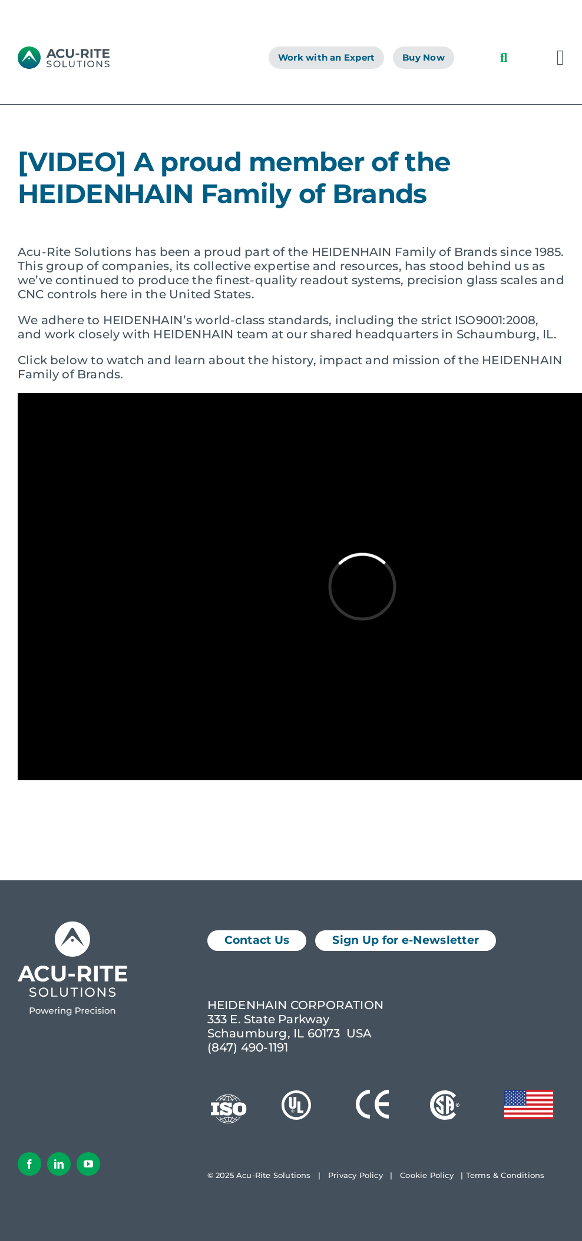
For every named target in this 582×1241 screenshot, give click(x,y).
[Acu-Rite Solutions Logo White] (72, 927)
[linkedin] (59, 1164)
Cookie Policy (427, 1175)
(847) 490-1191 (248, 1047)
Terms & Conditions (505, 1175)
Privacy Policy (355, 1175)
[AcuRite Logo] (64, 52)
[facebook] (29, 1164)
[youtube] (88, 1164)
